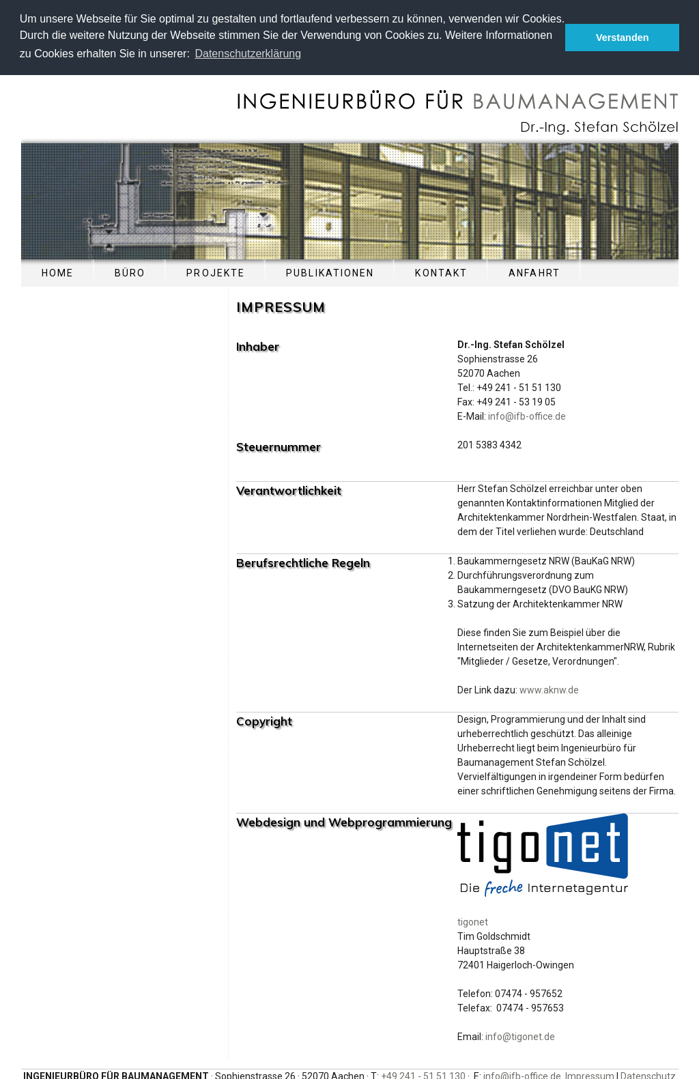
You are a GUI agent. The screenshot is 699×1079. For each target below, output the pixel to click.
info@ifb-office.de (527, 414)
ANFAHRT (534, 271)
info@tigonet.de (520, 1035)
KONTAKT (441, 271)
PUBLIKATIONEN (330, 271)
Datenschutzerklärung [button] (248, 53)
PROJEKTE (215, 271)
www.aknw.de (549, 688)
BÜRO (130, 271)
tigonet (472, 920)
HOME (58, 271)
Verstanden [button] (622, 37)
